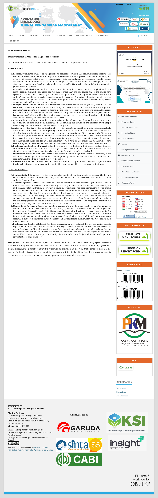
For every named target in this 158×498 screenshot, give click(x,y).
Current (34, 36)
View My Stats (140, 217)
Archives (47, 36)
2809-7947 (127, 270)
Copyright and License (128, 150)
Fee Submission (125, 139)
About (21, 36)
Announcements (84, 36)
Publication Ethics (126, 133)
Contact (14, 41)
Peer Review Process (127, 127)
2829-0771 (127, 286)
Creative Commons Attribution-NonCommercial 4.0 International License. (31, 448)
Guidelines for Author (127, 116)
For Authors (121, 392)
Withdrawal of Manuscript (129, 161)
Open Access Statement (128, 172)
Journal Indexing (126, 155)
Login (128, 4)
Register (119, 4)
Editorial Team (64, 36)
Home (11, 36)
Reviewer (123, 144)
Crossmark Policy (126, 183)
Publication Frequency (128, 177)
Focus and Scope (126, 122)
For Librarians (122, 396)
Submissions (102, 36)
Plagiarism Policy (126, 166)
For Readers (121, 388)
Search (143, 36)
